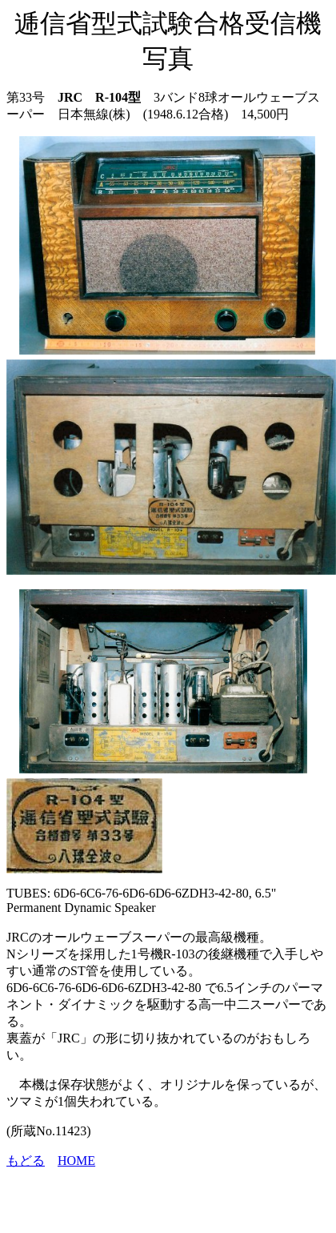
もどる (25, 1160)
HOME (76, 1160)
